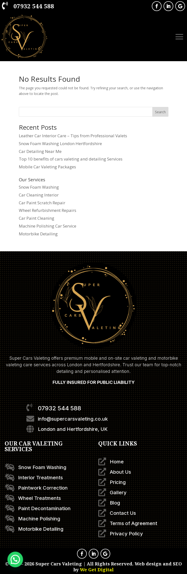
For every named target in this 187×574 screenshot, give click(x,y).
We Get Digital (97, 570)
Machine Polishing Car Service (47, 226)
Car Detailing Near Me (40, 151)
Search (160, 112)
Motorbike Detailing (38, 234)
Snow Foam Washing (39, 187)
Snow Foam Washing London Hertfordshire (60, 143)
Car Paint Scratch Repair (42, 203)
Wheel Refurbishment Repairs (47, 210)
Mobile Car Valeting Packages (47, 167)
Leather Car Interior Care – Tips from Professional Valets (73, 135)
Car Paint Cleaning (36, 218)
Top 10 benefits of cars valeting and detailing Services (70, 159)
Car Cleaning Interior (39, 195)
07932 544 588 (33, 6)
